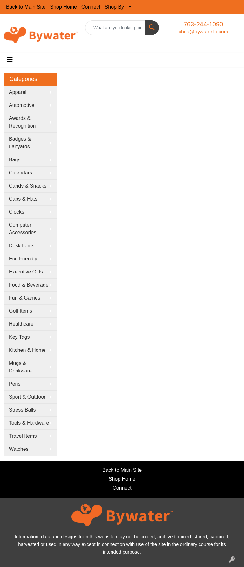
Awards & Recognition (22, 122)
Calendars (20, 172)
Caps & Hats (23, 199)
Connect (90, 7)
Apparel (17, 92)
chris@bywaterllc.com (203, 31)
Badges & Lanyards (20, 142)
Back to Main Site (26, 7)
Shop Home (63, 7)
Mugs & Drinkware (20, 366)
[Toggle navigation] (10, 59)
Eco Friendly (23, 258)
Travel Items (23, 436)
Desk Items (21, 245)
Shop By (114, 7)
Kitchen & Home (27, 350)
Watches (19, 449)
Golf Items (20, 311)
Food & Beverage (29, 284)
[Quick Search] (115, 27)
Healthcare (21, 324)
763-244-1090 (203, 24)
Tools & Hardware (29, 423)
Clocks (16, 212)
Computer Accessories (22, 228)
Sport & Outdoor (27, 397)
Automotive (21, 105)
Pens (14, 383)
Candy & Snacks (27, 185)
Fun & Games (24, 298)
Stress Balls (22, 410)
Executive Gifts (26, 271)
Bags (14, 159)
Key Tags (19, 337)
